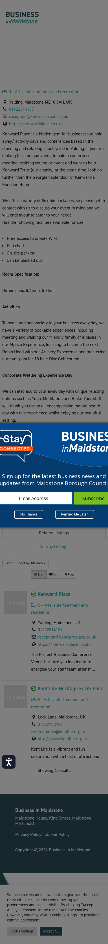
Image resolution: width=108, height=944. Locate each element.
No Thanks (28, 514)
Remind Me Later (74, 514)
